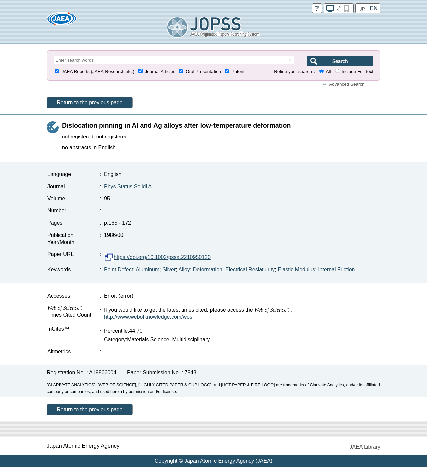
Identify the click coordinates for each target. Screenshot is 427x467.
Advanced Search (347, 84)
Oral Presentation (203, 71)
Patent (238, 71)
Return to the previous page (89, 102)
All (328, 71)
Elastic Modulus (296, 269)
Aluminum (147, 269)
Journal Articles (160, 71)
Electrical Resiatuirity (250, 269)
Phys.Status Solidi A (128, 186)
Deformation (207, 269)
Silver (169, 269)
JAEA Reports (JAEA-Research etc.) (98, 71)
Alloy (184, 269)
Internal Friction (336, 269)
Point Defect (118, 269)
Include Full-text (357, 71)
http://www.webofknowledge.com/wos (148, 317)
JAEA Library (365, 447)
